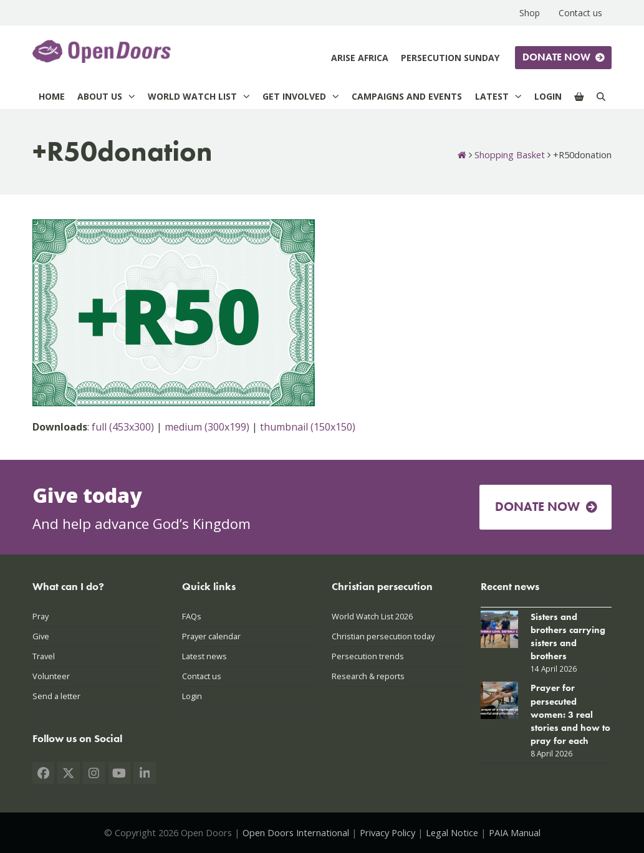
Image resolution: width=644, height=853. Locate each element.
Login (192, 696)
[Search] (601, 96)
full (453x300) (123, 427)
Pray (40, 616)
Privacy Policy (387, 832)
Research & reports (368, 676)
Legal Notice (452, 832)
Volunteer (51, 676)
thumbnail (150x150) (307, 427)
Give (40, 636)
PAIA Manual (515, 832)
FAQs (191, 616)
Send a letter (56, 696)
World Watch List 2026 (372, 616)
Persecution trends (368, 656)
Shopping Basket (509, 154)
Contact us (201, 676)
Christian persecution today (383, 636)
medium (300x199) (207, 427)
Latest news (204, 656)
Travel (43, 656)
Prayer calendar (211, 636)
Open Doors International (296, 832)
